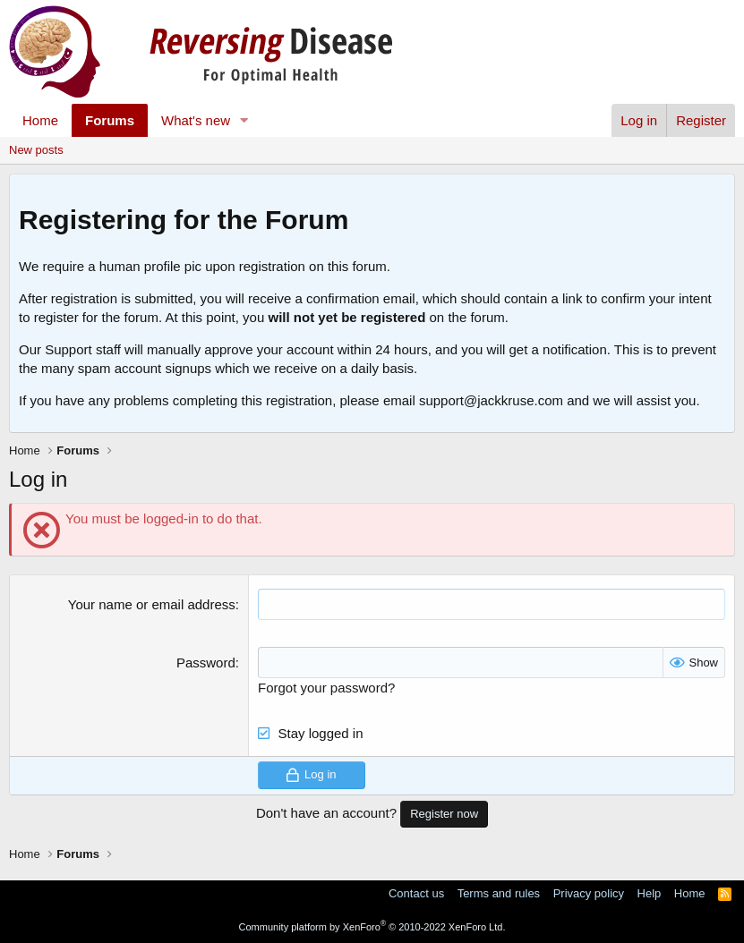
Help (649, 893)
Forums (109, 120)
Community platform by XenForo (372, 927)
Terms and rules (499, 893)
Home (40, 120)
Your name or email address (151, 604)
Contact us (416, 893)
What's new (195, 120)
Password (205, 662)
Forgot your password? (326, 687)
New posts (36, 150)
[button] (244, 120)
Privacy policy (588, 893)
